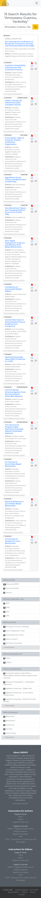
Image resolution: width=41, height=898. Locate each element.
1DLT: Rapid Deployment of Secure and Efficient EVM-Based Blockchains (15, 244)
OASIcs (20, 819)
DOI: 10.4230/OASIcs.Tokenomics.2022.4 (14, 313)
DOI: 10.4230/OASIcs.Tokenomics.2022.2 (14, 234)
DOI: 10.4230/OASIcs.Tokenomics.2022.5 (14, 350)
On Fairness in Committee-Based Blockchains (13, 464)
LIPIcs (20, 817)
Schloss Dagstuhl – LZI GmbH (26, 890)
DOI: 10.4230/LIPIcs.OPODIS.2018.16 (13, 570)
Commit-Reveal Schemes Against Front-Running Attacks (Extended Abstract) (15, 393)
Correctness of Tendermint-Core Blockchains (12, 541)
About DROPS (13, 892)
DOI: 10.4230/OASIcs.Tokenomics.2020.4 (14, 495)
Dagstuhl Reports (20, 831)
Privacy (32, 892)
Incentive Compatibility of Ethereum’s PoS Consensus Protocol (15, 67)
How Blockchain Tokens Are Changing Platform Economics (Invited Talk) (15, 211)
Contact (21, 895)
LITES (20, 837)
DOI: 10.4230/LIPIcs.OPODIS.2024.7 (13, 94)
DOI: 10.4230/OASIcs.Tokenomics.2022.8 (14, 455)
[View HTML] (36, 63)
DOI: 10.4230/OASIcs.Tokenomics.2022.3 (14, 280)
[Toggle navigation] (37, 3)
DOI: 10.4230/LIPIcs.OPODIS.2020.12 (13, 532)
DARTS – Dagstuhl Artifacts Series (21, 829)
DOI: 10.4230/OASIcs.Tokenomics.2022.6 (14, 383)
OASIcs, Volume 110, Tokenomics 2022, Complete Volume (13, 103)
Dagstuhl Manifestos (20, 834)
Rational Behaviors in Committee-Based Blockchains (14, 504)
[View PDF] (32, 63)
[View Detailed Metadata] (32, 66)
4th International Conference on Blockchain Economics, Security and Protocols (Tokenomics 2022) (19, 44)
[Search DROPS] (18, 26)
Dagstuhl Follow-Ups (20, 822)
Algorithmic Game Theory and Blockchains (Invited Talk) (15, 179)
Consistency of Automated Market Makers (13, 289)
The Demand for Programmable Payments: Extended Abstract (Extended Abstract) (14, 429)
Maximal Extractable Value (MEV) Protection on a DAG (15, 359)
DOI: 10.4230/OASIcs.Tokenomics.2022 (13, 131)
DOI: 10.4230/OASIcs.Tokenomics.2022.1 (14, 201)
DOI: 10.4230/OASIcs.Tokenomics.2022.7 (14, 418)
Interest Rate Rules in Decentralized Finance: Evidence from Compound (15, 323)
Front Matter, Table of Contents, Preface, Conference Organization (14, 141)
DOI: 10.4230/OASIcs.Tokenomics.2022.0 (14, 171)
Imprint (24, 892)
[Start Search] (35, 26)
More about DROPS (20, 804)
